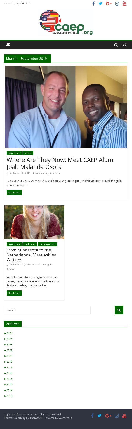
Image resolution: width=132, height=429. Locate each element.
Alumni (28, 153)
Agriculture (14, 153)
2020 (8, 356)
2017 (8, 373)
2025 (8, 333)
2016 (8, 379)
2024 (8, 339)
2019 (8, 361)
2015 (8, 384)
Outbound (29, 244)
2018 (8, 367)
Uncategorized (47, 244)
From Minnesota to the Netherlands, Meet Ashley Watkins (31, 254)
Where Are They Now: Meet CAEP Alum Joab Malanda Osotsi (60, 163)
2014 (8, 390)
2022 (8, 350)
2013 (8, 396)
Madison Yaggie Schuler (47, 173)
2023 (8, 344)
